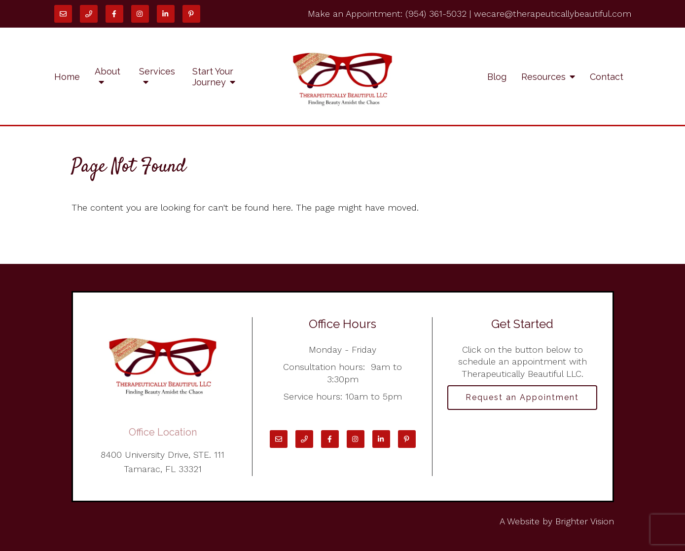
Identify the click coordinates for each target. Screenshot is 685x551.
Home (67, 77)
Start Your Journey (212, 76)
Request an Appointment (522, 397)
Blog (496, 77)
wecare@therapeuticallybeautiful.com (552, 13)
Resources (543, 77)
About (107, 71)
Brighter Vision (584, 521)
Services (157, 71)
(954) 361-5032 (436, 13)
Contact (606, 77)
